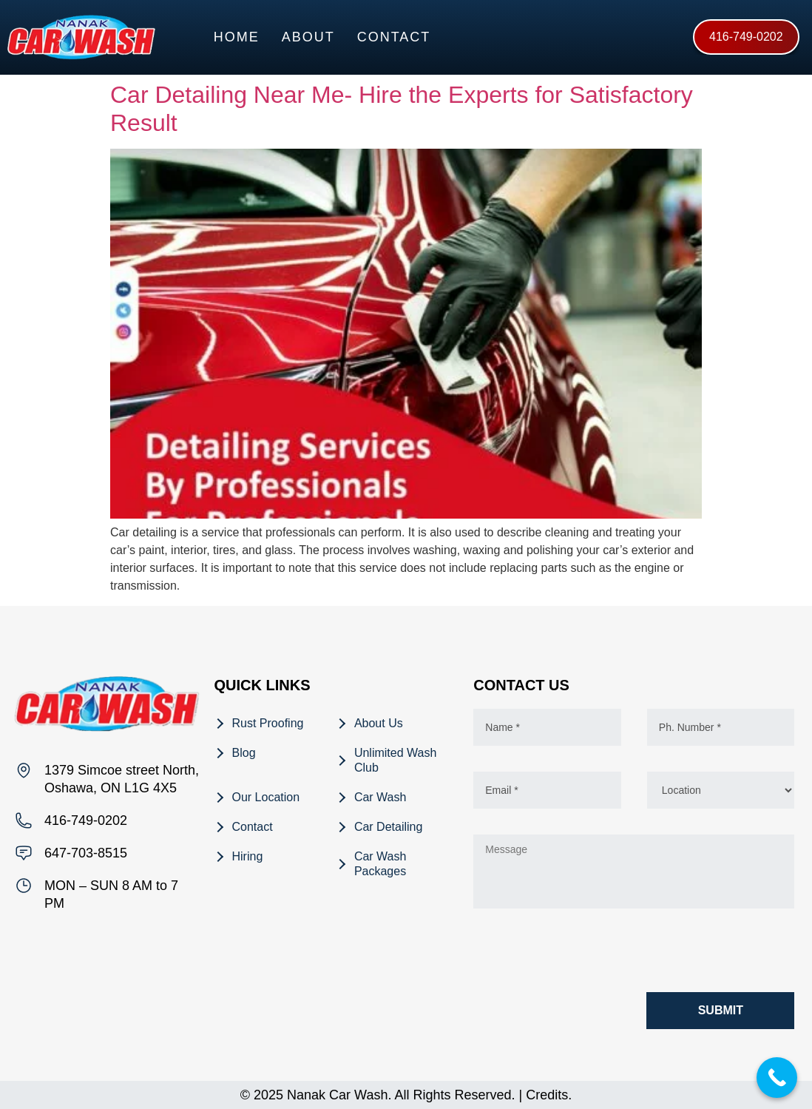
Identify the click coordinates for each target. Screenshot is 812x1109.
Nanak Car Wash (337, 1095)
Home (237, 37)
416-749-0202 (85, 820)
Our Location (266, 797)
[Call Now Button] (777, 1077)
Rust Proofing (268, 723)
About (308, 37)
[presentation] (585, 953)
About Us (378, 723)
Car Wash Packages (380, 863)
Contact (394, 37)
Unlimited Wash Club (395, 760)
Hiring (247, 856)
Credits (547, 1095)
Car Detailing (388, 826)
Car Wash (380, 797)
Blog (244, 752)
